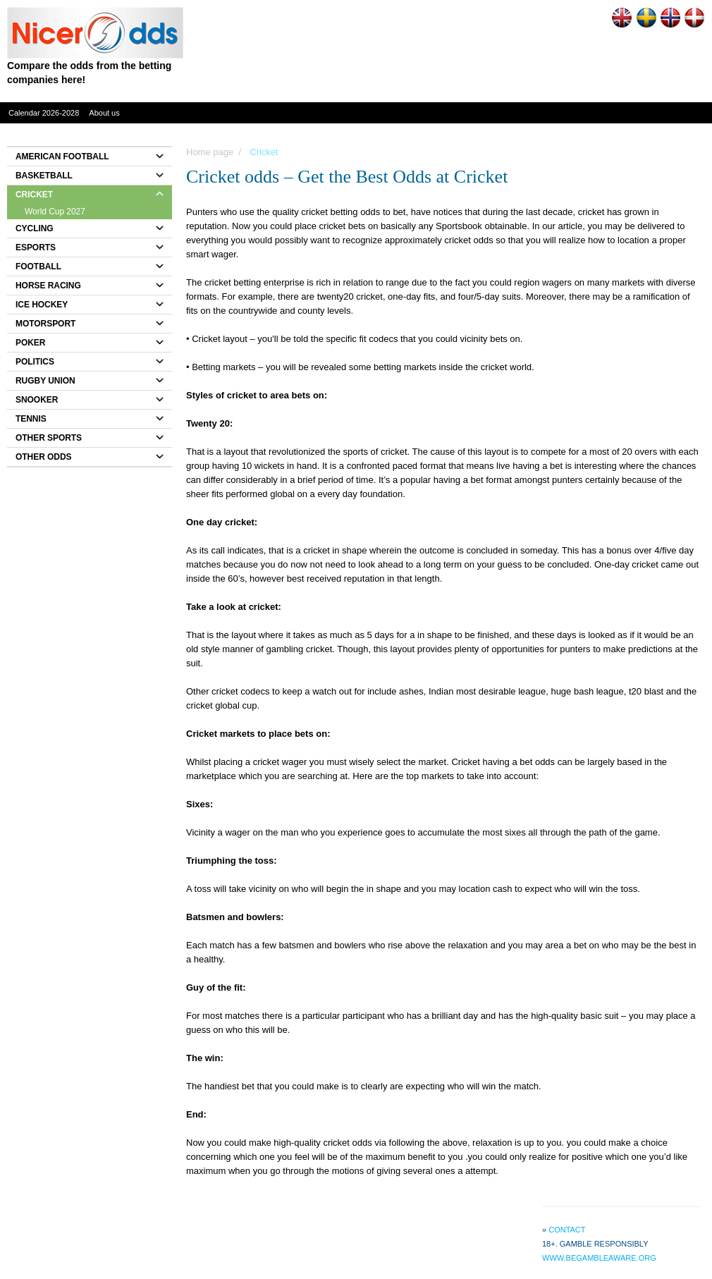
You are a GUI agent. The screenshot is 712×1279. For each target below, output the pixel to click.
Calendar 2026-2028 (43, 113)
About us (104, 113)
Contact (566, 1229)
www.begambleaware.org (599, 1258)
